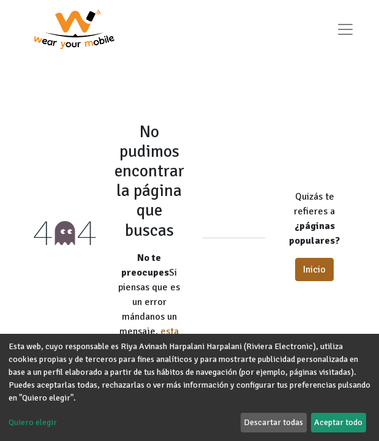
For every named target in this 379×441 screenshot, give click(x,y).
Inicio (314, 269)
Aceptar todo (338, 422)
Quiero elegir (33, 422)
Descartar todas (273, 422)
